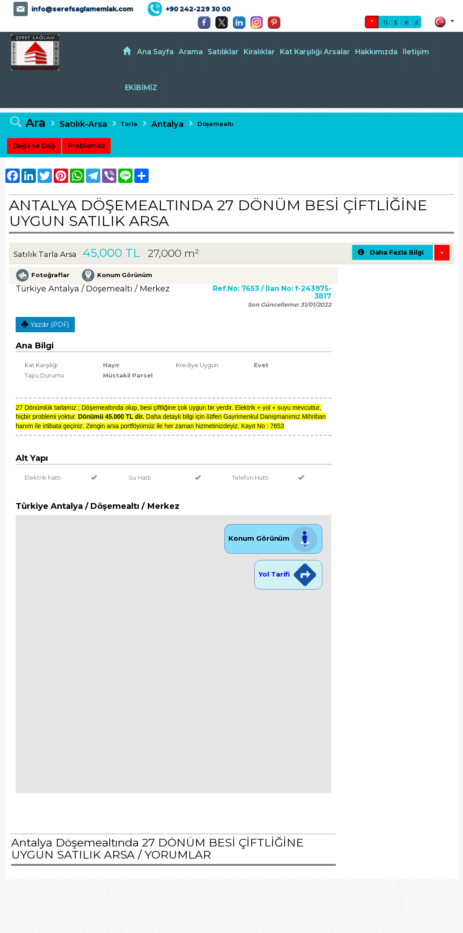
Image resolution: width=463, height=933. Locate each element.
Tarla (128, 123)
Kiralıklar (259, 52)
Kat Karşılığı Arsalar (315, 52)
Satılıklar (223, 52)
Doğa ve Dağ (34, 146)
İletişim (416, 52)
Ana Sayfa (155, 52)
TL (386, 22)
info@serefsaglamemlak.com (82, 9)
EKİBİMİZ (141, 87)
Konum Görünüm (273, 538)
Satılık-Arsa (83, 124)
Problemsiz (86, 146)
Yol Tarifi (288, 574)
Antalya (167, 124)
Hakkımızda (376, 52)
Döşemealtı (215, 123)
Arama (191, 52)
